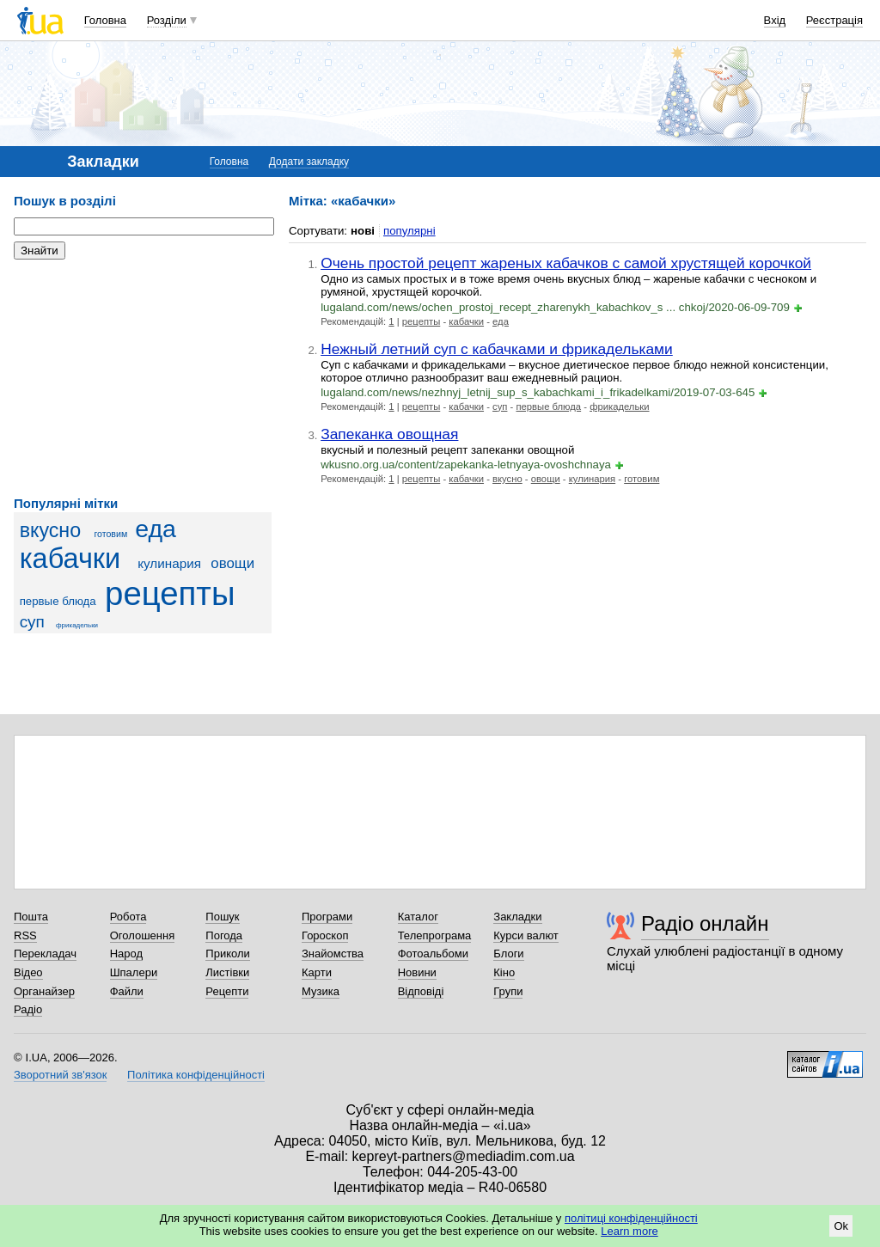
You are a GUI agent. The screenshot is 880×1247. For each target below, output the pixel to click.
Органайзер (44, 991)
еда (155, 528)
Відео (28, 972)
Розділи (166, 20)
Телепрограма (435, 935)
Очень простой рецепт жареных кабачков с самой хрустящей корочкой (566, 263)
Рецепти (226, 991)
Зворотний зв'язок (60, 1074)
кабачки (70, 558)
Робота (128, 916)
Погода (223, 935)
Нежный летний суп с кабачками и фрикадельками (497, 349)
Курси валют (526, 935)
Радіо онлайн (705, 923)
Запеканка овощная (389, 434)
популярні (409, 230)
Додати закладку (309, 162)
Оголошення (142, 935)
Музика (320, 991)
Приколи (227, 953)
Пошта (31, 916)
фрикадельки (77, 625)
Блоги (508, 953)
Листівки (227, 972)
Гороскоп (325, 935)
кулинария (169, 563)
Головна (105, 20)
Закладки (517, 916)
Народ (126, 953)
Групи (507, 991)
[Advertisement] (143, 378)
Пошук (222, 916)
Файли (127, 991)
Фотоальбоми (433, 953)
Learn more (629, 1231)
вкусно (51, 530)
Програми (327, 916)
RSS (25, 935)
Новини (417, 972)
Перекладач (45, 953)
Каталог (418, 916)
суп (32, 622)
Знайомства (333, 953)
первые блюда (58, 601)
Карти (317, 972)
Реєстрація (834, 20)
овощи (232, 563)
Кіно (504, 972)
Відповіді (421, 991)
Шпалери (134, 972)
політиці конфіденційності (631, 1218)
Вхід (775, 20)
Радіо (28, 1009)
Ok (841, 1225)
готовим (110, 534)
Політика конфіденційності (196, 1074)
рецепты (170, 593)
